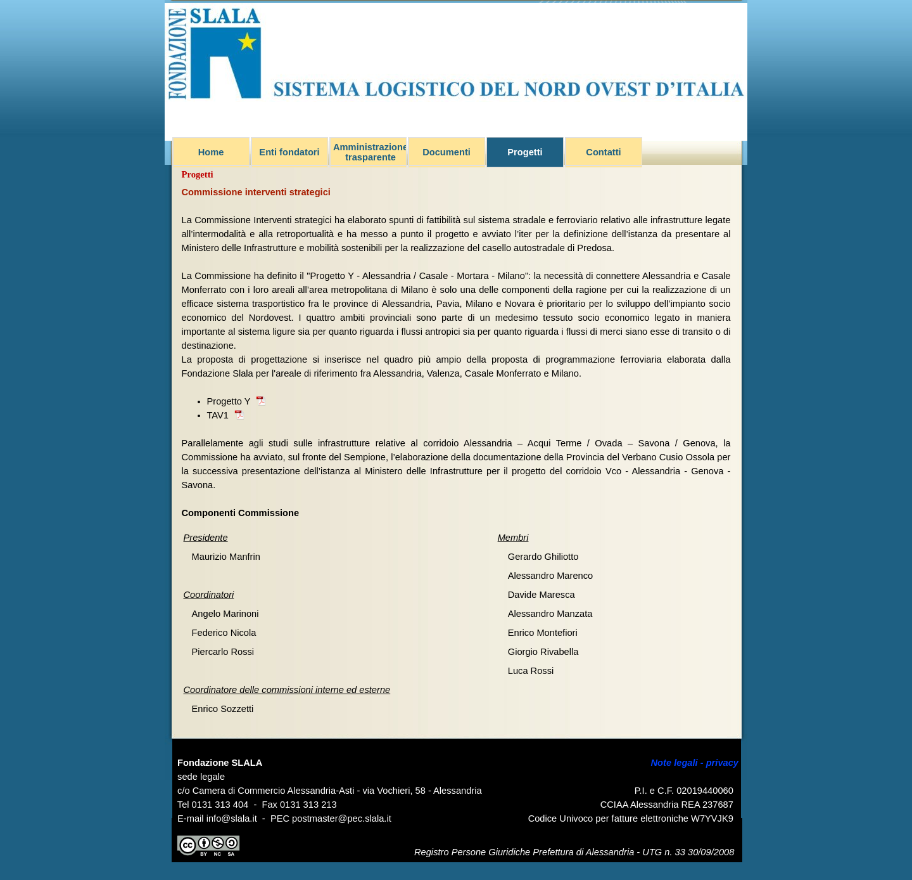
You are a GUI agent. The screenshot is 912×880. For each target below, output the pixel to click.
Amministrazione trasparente (370, 152)
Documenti (446, 152)
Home (211, 152)
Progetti (524, 152)
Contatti (603, 152)
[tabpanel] (456, 352)
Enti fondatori (289, 152)
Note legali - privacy (694, 763)
